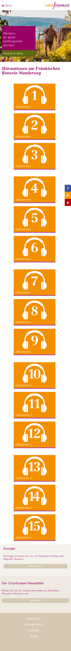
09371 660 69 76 (35, 566)
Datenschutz (33, 624)
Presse (33, 636)
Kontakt (34, 630)
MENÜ (7, 5)
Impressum (33, 618)
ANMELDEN (35, 600)
